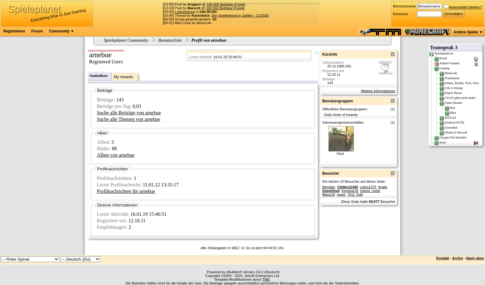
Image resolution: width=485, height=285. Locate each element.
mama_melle (370, 191)
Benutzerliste (170, 40)
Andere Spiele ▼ (468, 32)
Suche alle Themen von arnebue (128, 119)
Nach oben (475, 258)
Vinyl (340, 153)
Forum (37, 31)
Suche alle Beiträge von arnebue (129, 112)
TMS (266, 279)
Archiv (457, 258)
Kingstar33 (349, 191)
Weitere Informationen (378, 91)
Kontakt (442, 258)
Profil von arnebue (208, 40)
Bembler (328, 187)
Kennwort (400, 14)
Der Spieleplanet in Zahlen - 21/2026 (240, 15)
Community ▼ (61, 31)
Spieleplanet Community (126, 40)
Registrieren (14, 31)
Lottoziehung (185, 12)
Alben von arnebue (116, 155)
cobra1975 (368, 187)
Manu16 (328, 194)
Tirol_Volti (355, 194)
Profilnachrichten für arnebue (126, 191)
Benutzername (404, 6)
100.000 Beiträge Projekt (226, 4)
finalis (382, 187)
